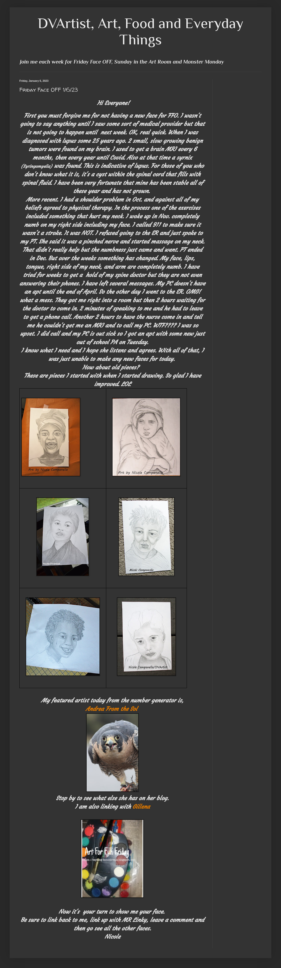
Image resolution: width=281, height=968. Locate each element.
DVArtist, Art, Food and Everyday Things (140, 31)
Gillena (141, 806)
